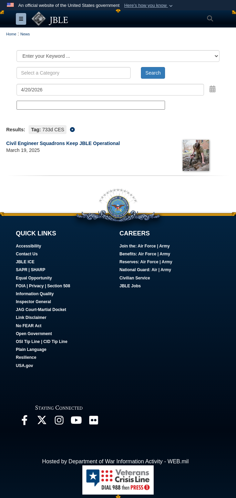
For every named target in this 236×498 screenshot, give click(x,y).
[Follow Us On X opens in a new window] (41, 422)
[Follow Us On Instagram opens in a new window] (59, 422)
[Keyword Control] (74, 73)
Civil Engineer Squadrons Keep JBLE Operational (63, 143)
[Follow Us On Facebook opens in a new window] (24, 422)
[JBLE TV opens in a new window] (76, 422)
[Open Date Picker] (212, 89)
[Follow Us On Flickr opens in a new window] (93, 422)
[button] (149, 5)
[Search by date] (110, 90)
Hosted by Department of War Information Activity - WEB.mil (115, 461)
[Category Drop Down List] (118, 56)
